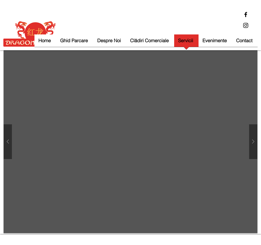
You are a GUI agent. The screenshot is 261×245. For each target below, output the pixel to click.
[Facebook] (245, 14)
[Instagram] (245, 25)
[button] (130, 141)
